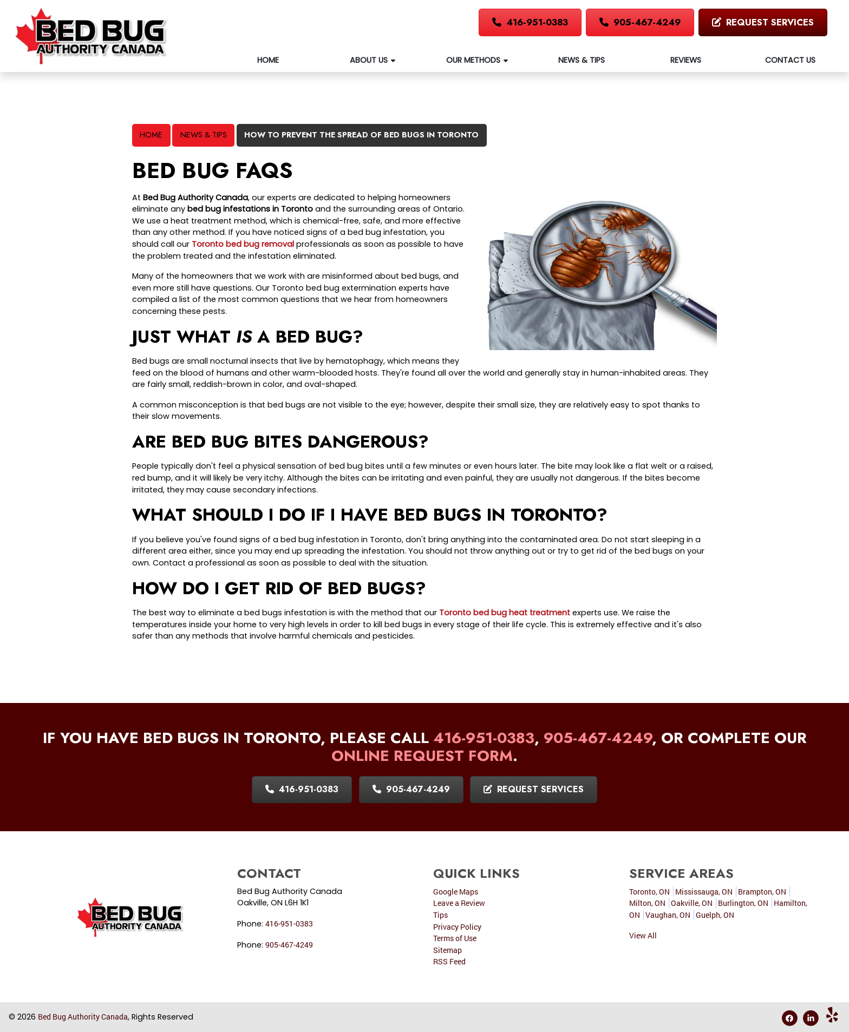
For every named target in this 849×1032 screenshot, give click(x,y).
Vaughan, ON (667, 915)
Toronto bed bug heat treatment (504, 612)
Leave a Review (459, 903)
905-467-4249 (640, 22)
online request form (422, 756)
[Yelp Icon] (832, 1018)
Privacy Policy (457, 927)
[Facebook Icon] (790, 1018)
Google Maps (455, 891)
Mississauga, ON (704, 891)
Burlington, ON (743, 903)
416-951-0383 (530, 22)
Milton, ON (647, 903)
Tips (440, 915)
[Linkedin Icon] (811, 1018)
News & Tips (203, 134)
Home (151, 134)
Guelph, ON (715, 915)
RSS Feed (449, 961)
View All (643, 935)
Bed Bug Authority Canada (83, 1016)
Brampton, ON (762, 891)
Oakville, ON (692, 903)
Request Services (763, 22)
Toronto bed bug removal (243, 244)
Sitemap (447, 950)
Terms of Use (454, 938)
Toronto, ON (649, 891)
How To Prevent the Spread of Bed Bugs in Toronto (361, 134)
